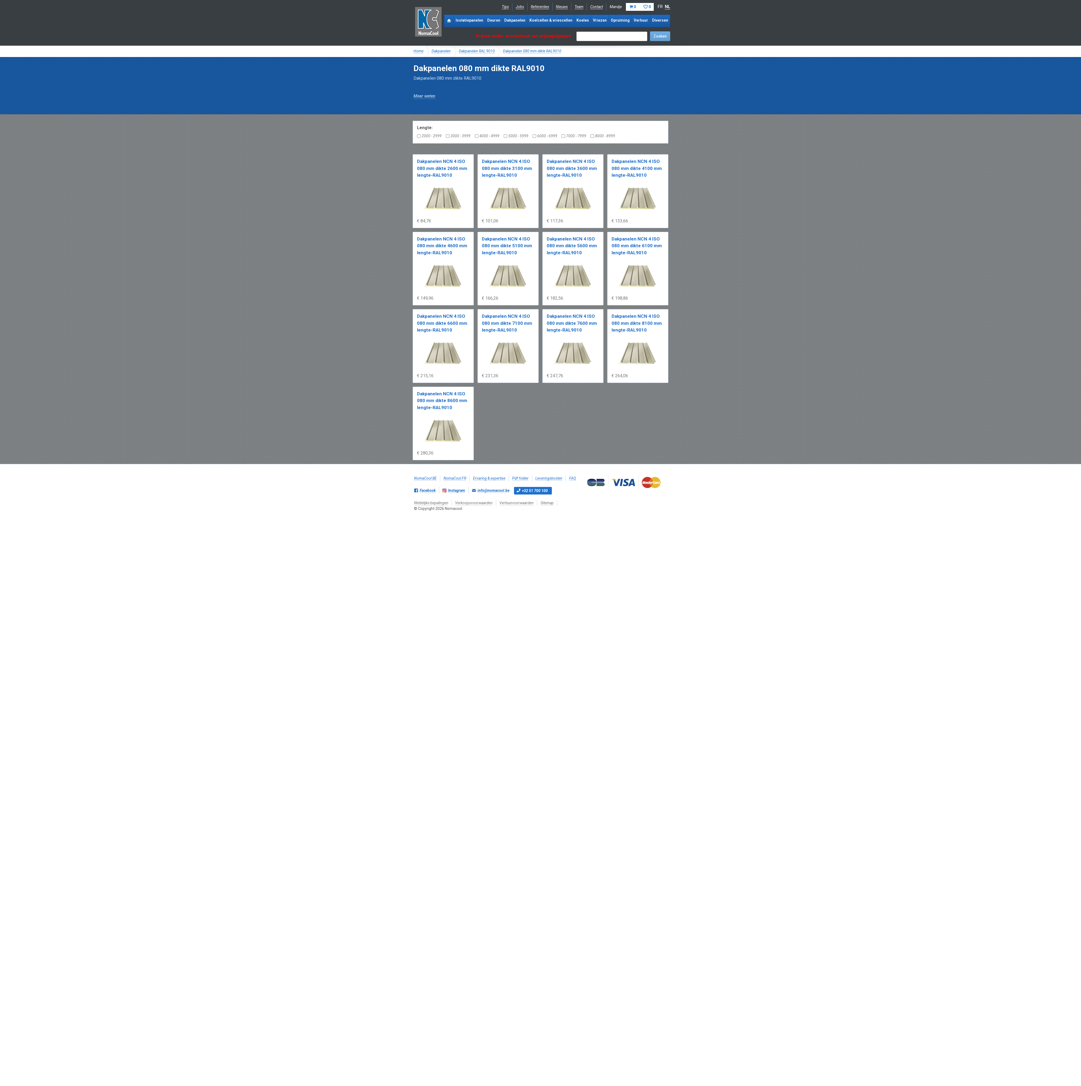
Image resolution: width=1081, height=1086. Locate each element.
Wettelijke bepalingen (431, 503)
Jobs (520, 7)
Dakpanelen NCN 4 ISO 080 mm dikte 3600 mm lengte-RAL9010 (572, 168)
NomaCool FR (454, 478)
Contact (596, 7)
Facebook (428, 490)
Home (418, 51)
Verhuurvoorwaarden (516, 503)
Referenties (540, 7)
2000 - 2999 (429, 136)
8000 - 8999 (602, 136)
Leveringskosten (548, 478)
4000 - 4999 (487, 136)
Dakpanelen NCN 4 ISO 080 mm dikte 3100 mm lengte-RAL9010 (507, 168)
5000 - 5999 (516, 136)
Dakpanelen (514, 20)
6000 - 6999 (545, 136)
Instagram (456, 490)
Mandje (632, 7)
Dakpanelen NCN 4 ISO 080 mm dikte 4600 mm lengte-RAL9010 (442, 245)
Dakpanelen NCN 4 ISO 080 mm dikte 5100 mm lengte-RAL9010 (507, 245)
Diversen (660, 20)
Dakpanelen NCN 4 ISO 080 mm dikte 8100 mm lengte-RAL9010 (637, 323)
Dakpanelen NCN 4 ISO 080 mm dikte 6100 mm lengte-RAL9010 (637, 245)
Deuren (493, 20)
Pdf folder (520, 478)
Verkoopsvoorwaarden (474, 503)
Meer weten (424, 96)
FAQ (572, 478)
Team (579, 7)
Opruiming (620, 20)
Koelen (582, 20)
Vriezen (600, 20)
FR (660, 6)
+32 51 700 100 (535, 491)
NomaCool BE (425, 478)
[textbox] (611, 36)
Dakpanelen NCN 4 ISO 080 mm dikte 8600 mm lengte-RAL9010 (442, 400)
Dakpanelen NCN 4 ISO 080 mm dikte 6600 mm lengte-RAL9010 (442, 323)
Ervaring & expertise (489, 478)
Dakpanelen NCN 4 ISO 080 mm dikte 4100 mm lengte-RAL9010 (637, 168)
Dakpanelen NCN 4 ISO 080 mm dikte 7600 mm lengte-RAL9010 (572, 323)
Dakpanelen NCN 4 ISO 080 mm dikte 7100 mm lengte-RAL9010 (507, 323)
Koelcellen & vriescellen (550, 20)
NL (667, 6)
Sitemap (547, 503)
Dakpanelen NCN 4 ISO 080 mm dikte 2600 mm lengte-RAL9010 (442, 168)
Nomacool (428, 21)
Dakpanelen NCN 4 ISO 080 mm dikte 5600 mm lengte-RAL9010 (572, 245)
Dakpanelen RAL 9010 (477, 51)
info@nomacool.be (493, 490)
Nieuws (562, 7)
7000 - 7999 (574, 136)
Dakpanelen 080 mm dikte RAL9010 (532, 51)
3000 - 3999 (458, 136)
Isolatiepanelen (469, 20)
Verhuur (641, 20)
